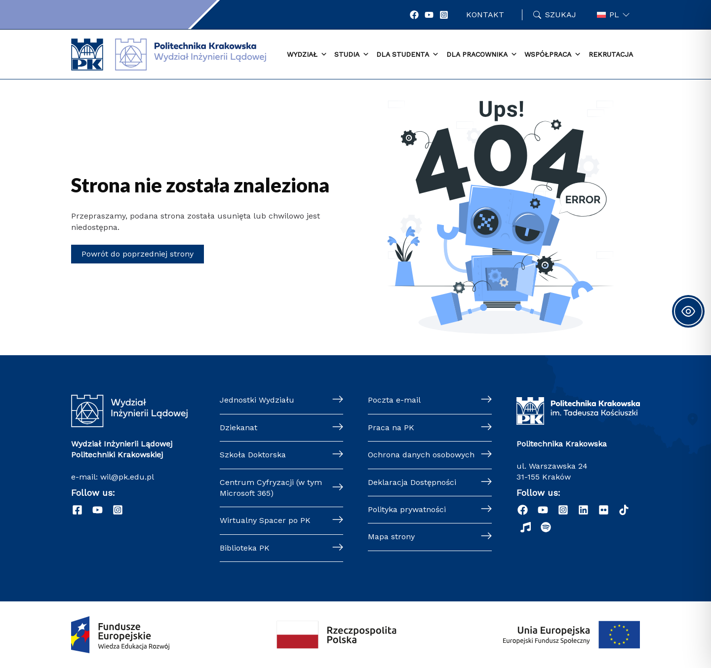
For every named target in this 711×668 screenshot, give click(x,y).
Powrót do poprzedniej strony (137, 254)
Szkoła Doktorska (253, 454)
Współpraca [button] (552, 55)
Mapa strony (391, 536)
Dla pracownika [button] (481, 55)
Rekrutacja (611, 54)
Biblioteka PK (245, 548)
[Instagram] (443, 14)
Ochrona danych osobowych (421, 454)
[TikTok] (624, 510)
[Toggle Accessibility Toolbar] (688, 311)
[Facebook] (414, 14)
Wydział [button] (307, 55)
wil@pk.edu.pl (127, 477)
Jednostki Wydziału (257, 400)
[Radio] (525, 527)
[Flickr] (603, 510)
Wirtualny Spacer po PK (265, 520)
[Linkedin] (583, 510)
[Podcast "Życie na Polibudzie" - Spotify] (546, 527)
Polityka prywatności (407, 509)
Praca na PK (391, 427)
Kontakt (485, 14)
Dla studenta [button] (407, 55)
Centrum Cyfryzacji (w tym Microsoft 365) (271, 488)
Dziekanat (238, 427)
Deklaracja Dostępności (412, 482)
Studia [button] (351, 55)
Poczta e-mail (394, 400)
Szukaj (560, 14)
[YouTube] (429, 14)
